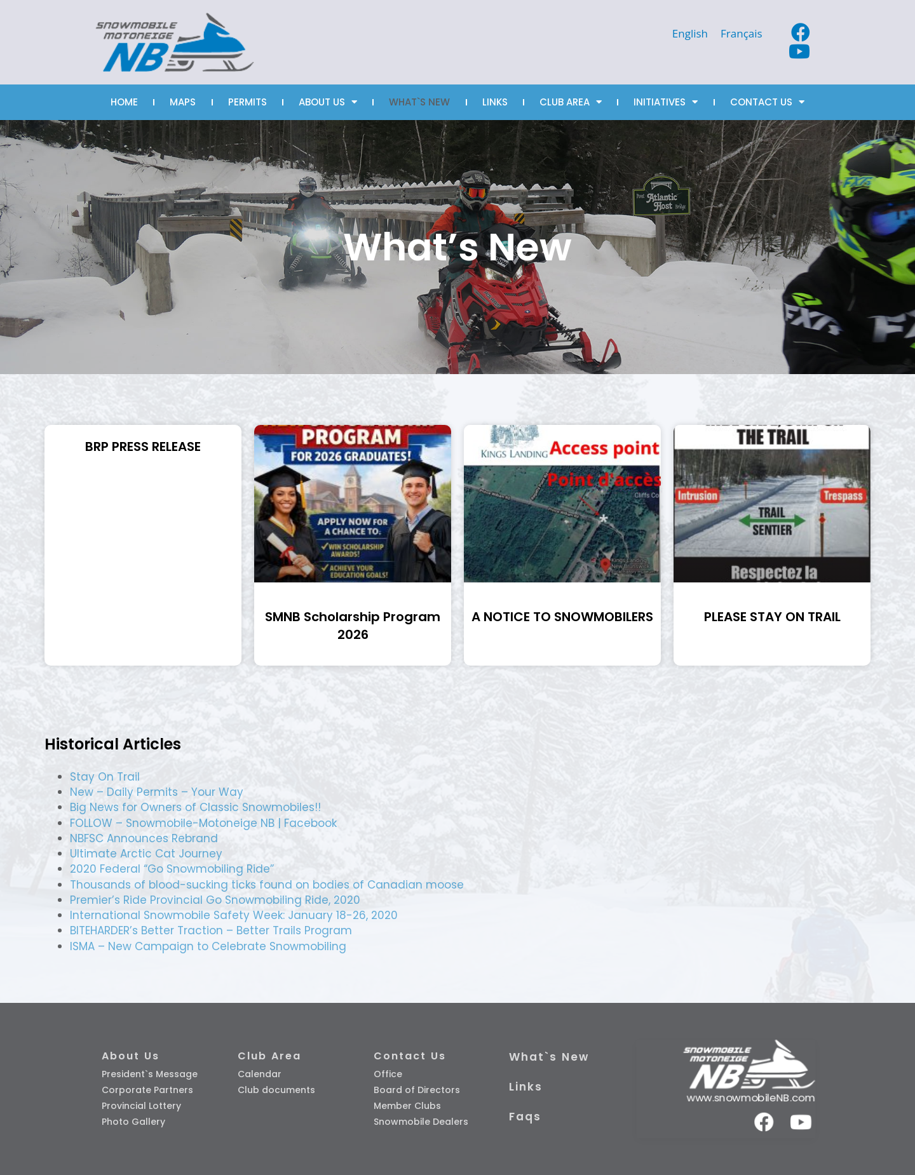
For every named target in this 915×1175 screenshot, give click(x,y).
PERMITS (247, 102)
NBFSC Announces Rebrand (144, 838)
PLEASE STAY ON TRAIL (772, 617)
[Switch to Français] (741, 33)
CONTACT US (767, 102)
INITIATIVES (666, 102)
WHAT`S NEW (419, 102)
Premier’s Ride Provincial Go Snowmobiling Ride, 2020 (215, 900)
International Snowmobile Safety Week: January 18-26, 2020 (234, 915)
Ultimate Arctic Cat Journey (146, 853)
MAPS (183, 102)
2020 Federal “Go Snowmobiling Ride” (172, 868)
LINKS (495, 102)
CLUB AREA (570, 102)
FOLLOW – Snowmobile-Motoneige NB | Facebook (203, 823)
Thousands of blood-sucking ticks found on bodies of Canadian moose (267, 884)
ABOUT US (328, 102)
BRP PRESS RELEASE (143, 446)
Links (526, 1086)
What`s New (549, 1056)
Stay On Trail (105, 776)
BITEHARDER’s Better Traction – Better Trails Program (211, 930)
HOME (124, 102)
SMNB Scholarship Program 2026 (352, 625)
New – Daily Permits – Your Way (156, 792)
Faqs (525, 1116)
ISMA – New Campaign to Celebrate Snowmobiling (208, 946)
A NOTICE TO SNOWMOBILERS (562, 617)
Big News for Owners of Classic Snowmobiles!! (195, 807)
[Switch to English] (690, 33)
